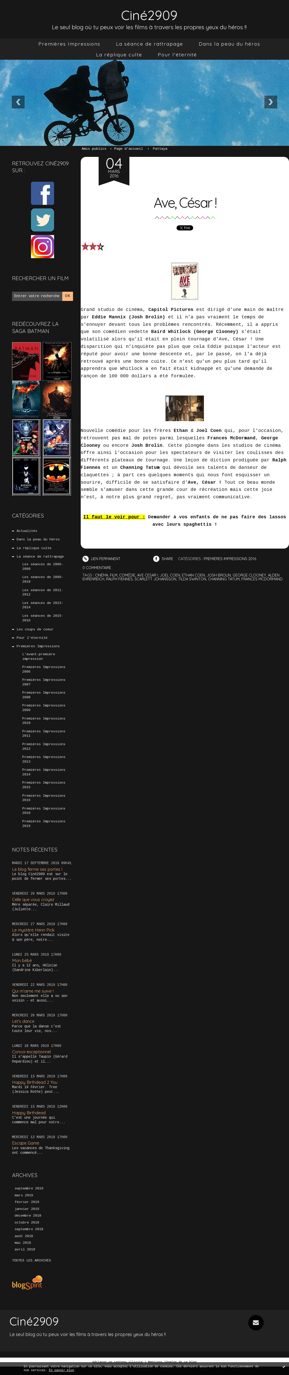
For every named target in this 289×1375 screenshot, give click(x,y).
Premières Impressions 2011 (43, 739)
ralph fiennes (120, 578)
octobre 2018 (27, 1231)
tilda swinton (194, 578)
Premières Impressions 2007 (43, 686)
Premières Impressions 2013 (43, 765)
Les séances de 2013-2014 (42, 607)
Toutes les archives (31, 1269)
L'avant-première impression (38, 659)
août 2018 (24, 1244)
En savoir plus (61, 1370)
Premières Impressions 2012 (43, 752)
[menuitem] (69, 43)
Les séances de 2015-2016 (42, 620)
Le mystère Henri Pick (34, 937)
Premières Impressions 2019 (43, 831)
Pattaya (160, 149)
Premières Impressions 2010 (43, 725)
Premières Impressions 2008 (43, 699)
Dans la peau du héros (229, 44)
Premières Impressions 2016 (43, 805)
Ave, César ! (184, 202)
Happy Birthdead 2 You (35, 1089)
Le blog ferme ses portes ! (38, 876)
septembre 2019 (29, 1196)
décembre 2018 (28, 1224)
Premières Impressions (69, 44)
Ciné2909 (149, 14)
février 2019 (27, 1210)
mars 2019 (24, 1203)
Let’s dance (23, 1029)
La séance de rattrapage (149, 44)
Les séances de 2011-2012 (42, 594)
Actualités (27, 531)
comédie (128, 574)
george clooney (253, 574)
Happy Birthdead (29, 1120)
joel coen (172, 574)
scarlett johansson (157, 578)
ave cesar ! (149, 574)
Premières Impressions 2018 (43, 818)
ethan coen (196, 574)
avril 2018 (25, 1258)
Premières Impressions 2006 (43, 673)
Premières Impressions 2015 (43, 791)
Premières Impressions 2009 (43, 712)
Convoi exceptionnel (32, 1059)
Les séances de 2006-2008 (42, 567)
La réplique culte (119, 55)
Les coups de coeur (35, 632)
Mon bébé (22, 967)
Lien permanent (101, 558)
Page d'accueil (128, 149)
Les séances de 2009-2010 (42, 581)
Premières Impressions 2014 (43, 778)
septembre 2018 (29, 1238)
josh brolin (221, 574)
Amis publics (94, 149)
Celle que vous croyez (34, 907)
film (114, 574)
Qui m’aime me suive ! (33, 998)
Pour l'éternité (177, 55)
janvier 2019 (27, 1217)
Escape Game (26, 1150)
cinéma (102, 574)
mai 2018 (23, 1251)
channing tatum (227, 578)
